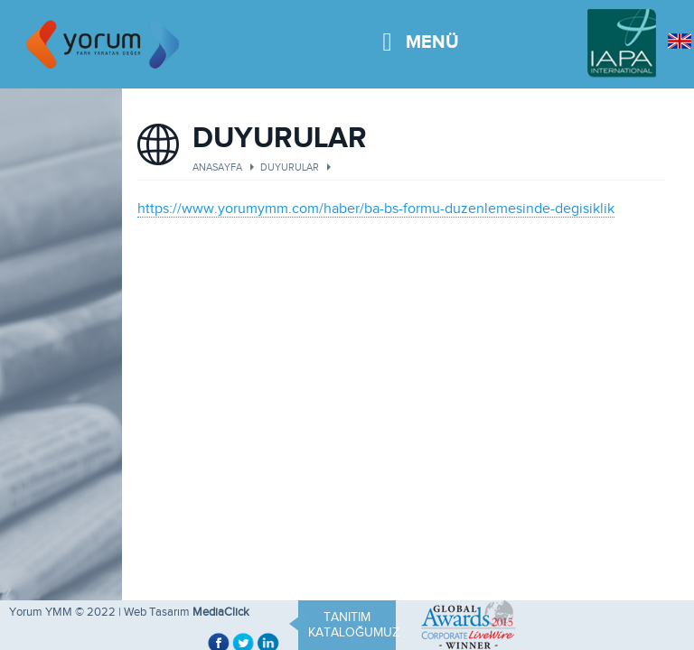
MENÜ (420, 31)
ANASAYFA (217, 167)
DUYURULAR (289, 167)
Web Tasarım (157, 612)
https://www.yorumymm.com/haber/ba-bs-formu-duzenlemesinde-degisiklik (375, 208)
